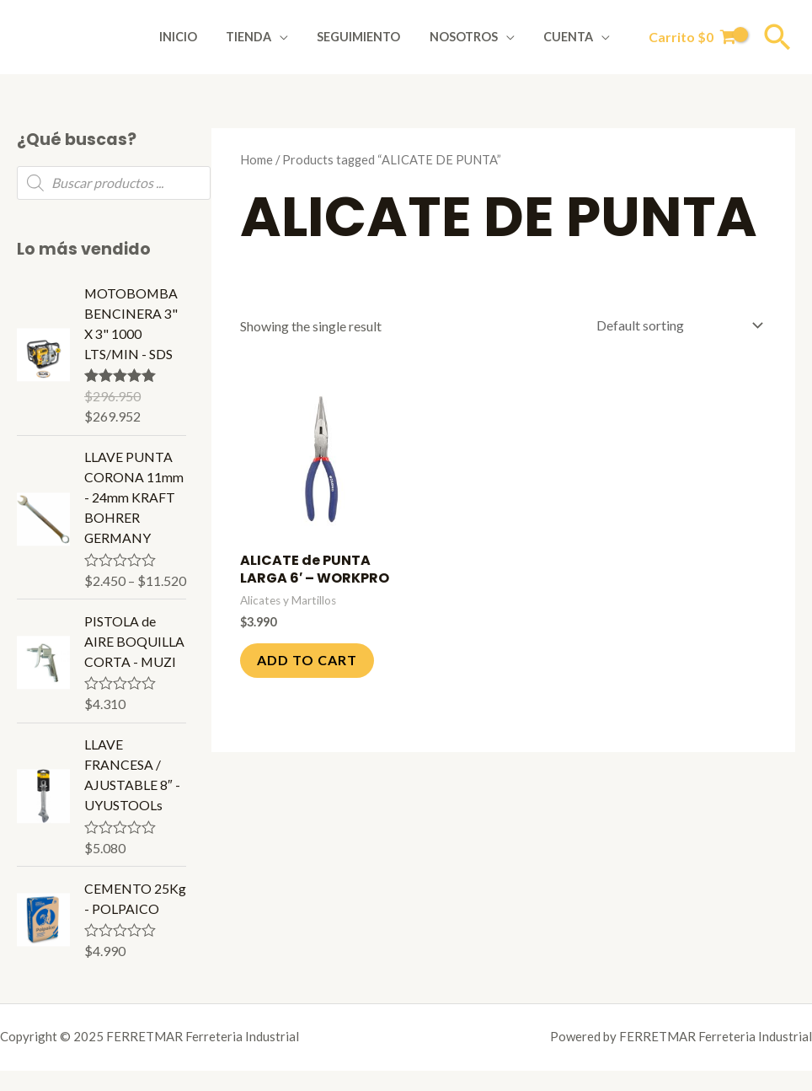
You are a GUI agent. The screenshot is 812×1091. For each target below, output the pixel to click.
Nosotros (470, 37)
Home (256, 159)
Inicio (199, 37)
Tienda (264, 37)
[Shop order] (676, 325)
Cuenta (571, 37)
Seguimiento (370, 37)
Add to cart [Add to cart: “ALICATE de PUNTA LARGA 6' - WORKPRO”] (307, 660)
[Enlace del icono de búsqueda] (777, 37)
